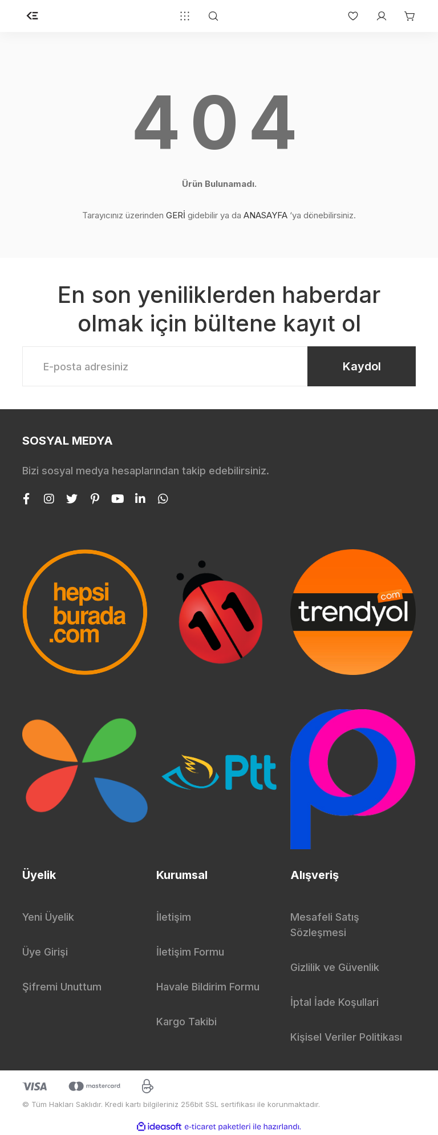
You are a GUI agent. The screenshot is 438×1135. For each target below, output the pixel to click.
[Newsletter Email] (219, 366)
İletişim (173, 917)
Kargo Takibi (186, 1022)
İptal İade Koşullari (334, 1002)
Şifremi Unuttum (62, 987)
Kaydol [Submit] (362, 366)
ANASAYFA (265, 215)
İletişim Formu (190, 952)
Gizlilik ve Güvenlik (334, 967)
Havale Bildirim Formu (207, 987)
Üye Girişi (45, 952)
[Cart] (404, 16)
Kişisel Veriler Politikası (346, 1037)
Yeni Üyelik (48, 917)
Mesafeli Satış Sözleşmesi (324, 924)
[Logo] (32, 16)
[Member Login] (375, 16)
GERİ (175, 215)
